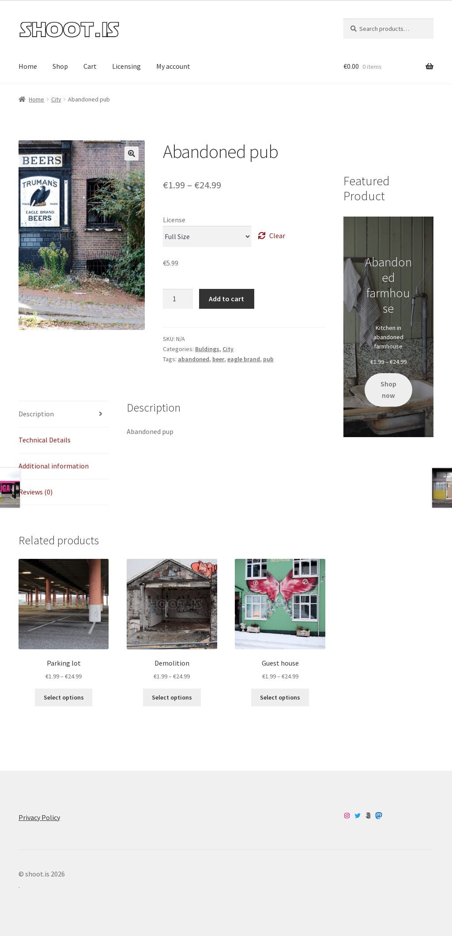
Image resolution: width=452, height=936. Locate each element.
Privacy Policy (39, 817)
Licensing (126, 66)
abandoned (193, 359)
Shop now (388, 389)
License (174, 219)
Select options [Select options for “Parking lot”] (64, 697)
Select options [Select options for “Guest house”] (280, 697)
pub (268, 359)
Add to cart (226, 298)
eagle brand (243, 359)
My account (173, 66)
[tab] (64, 414)
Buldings (207, 349)
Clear (277, 235)
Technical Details (45, 439)
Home (28, 66)
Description (36, 413)
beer (218, 359)
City (56, 99)
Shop (60, 66)
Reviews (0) (36, 491)
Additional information (54, 465)
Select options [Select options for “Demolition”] (172, 697)
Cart (90, 66)
